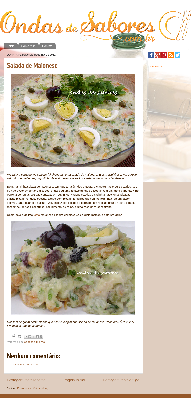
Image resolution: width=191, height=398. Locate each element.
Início (11, 46)
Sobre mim (28, 46)
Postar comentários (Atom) (33, 388)
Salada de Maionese (32, 65)
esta (37, 214)
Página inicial (74, 380)
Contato (47, 46)
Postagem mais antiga (121, 380)
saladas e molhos (34, 341)
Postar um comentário (25, 364)
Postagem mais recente (26, 380)
